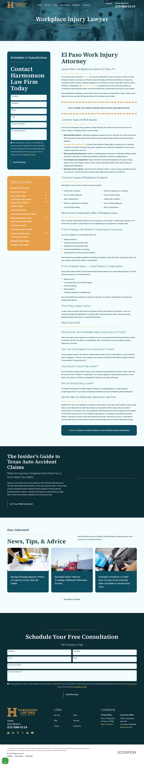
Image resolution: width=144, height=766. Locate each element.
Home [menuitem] (40, 5)
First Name (15, 96)
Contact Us (77, 732)
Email (13, 117)
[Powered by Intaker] (127, 761)
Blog (55, 727)
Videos (56, 732)
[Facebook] (18, 739)
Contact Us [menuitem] (87, 5)
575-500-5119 (125, 6)
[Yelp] (13, 739)
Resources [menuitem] (76, 5)
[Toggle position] (133, 702)
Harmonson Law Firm (89, 86)
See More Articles (72, 605)
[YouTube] (32, 739)
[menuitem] (20, 187)
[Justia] (37, 739)
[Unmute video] (108, 702)
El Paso (86, 77)
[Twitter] (23, 739)
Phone (14, 110)
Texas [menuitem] (56, 5)
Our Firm (57, 722)
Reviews (76, 727)
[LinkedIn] (27, 739)
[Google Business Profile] (8, 739)
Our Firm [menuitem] (48, 5)
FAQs (75, 722)
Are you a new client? (18, 124)
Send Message (19, 162)
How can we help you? (19, 130)
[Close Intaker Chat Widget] (137, 702)
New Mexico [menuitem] (65, 5)
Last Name (15, 103)
